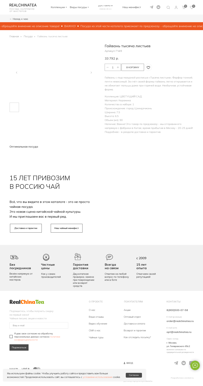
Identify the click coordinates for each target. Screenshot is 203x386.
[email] (39, 325)
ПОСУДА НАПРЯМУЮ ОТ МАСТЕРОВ (22, 10)
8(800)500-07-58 (177, 310)
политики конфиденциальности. (37, 338)
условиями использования (97, 377)
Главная (14, 36)
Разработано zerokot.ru (182, 378)
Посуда (28, 36)
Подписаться (19, 347)
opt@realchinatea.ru (179, 332)
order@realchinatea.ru (180, 321)
